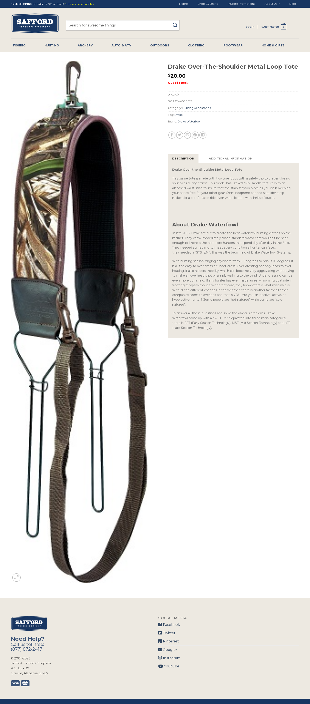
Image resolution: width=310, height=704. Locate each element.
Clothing (196, 45)
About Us (272, 4)
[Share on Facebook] (171, 135)
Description (183, 158)
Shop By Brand (207, 3)
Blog (292, 3)
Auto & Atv (122, 45)
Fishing (19, 45)
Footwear (233, 45)
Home (183, 3)
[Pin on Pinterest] (195, 135)
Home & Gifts (273, 45)
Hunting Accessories (196, 108)
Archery (85, 45)
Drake (178, 114)
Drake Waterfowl (189, 121)
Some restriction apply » (79, 4)
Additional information (231, 158)
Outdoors (159, 45)
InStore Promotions (241, 3)
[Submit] (176, 23)
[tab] (183, 158)
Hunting (52, 45)
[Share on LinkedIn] (202, 135)
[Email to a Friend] (187, 135)
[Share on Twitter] (179, 135)
